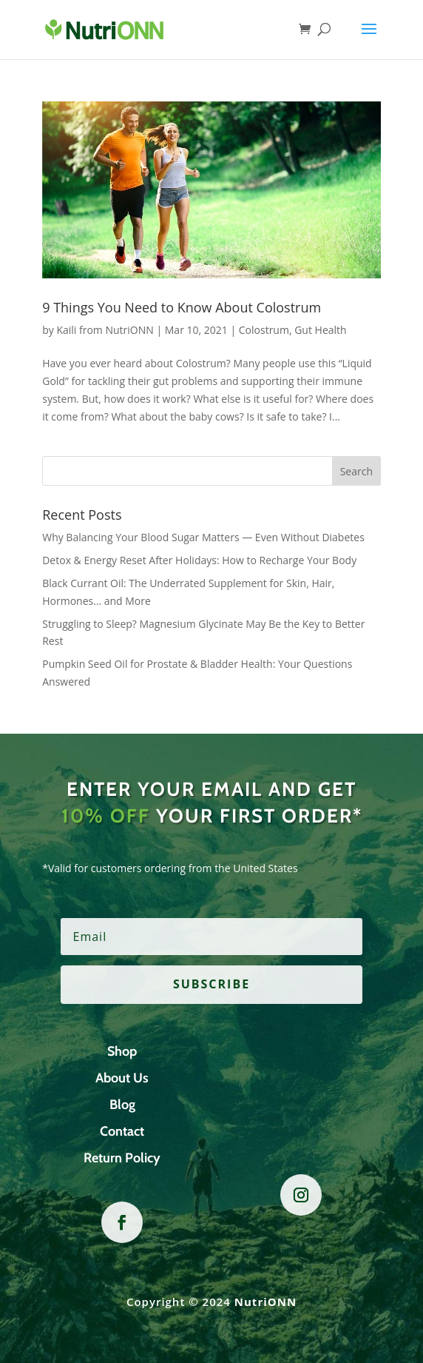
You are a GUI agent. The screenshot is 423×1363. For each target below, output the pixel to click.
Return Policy (122, 1158)
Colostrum (264, 330)
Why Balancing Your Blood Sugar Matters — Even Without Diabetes (203, 537)
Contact (122, 1131)
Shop (122, 1051)
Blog (122, 1104)
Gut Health (320, 330)
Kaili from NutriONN (104, 330)
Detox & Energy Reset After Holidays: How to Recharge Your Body (199, 560)
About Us (122, 1078)
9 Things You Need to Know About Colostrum (181, 307)
